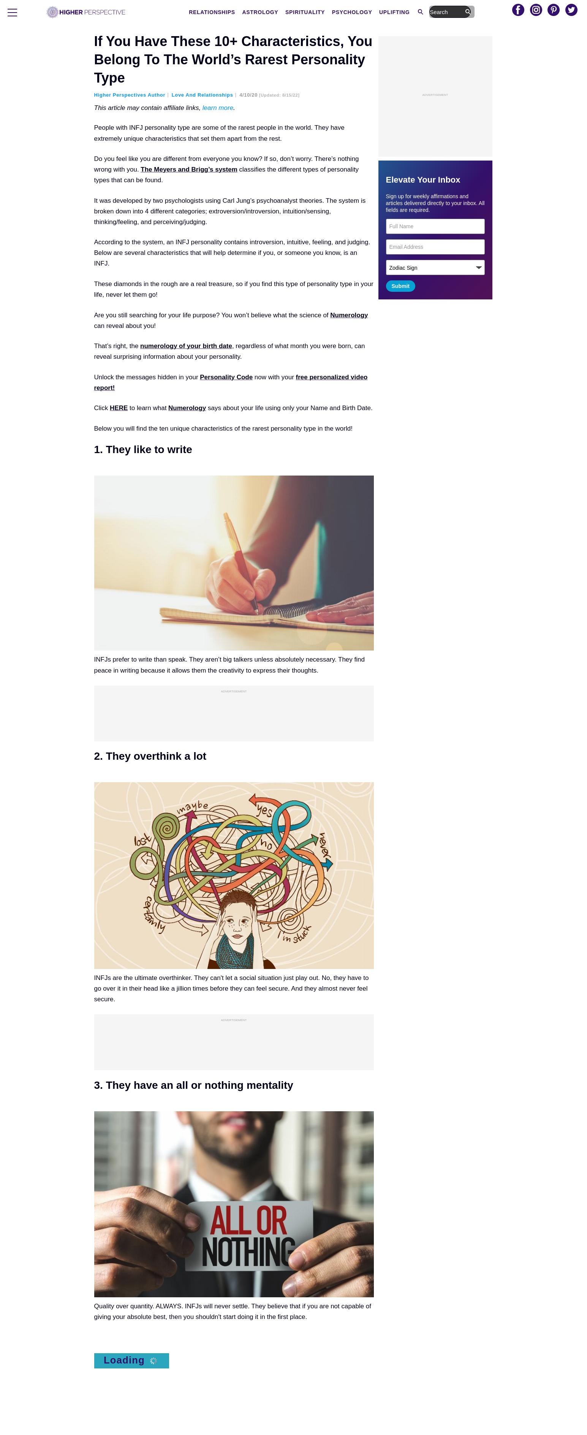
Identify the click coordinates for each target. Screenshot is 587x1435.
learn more (218, 107)
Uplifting (439, 12)
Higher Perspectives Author (130, 95)
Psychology (397, 12)
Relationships (257, 12)
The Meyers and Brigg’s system (189, 169)
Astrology (305, 12)
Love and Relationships (202, 95)
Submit (401, 286)
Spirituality (350, 12)
